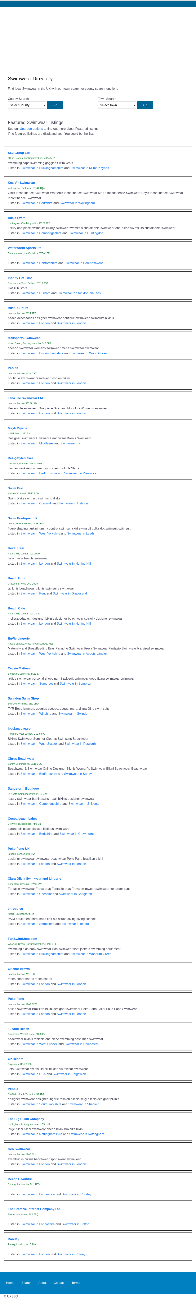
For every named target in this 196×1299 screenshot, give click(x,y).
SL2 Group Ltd (19, 152)
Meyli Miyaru (17, 428)
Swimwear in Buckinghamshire (41, 168)
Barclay (13, 1239)
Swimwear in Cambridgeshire (40, 233)
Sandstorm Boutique (23, 788)
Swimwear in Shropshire (37, 923)
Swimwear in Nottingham (86, 1134)
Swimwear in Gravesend (70, 593)
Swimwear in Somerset (36, 683)
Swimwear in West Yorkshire (40, 533)
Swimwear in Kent (33, 593)
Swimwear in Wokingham (77, 203)
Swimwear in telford (75, 923)
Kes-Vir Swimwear (21, 182)
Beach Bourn (18, 578)
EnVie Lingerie (19, 638)
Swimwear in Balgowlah (69, 1074)
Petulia (13, 1088)
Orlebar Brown (19, 969)
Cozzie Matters (19, 668)
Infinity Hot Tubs (20, 278)
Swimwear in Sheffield (83, 1104)
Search (26, 1282)
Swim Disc (16, 488)
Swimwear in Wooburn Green (91, 954)
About (42, 1282)
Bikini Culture (18, 308)
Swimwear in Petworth (80, 743)
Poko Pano (16, 998)
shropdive (15, 908)
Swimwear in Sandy (78, 773)
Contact (59, 1282)
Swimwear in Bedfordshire (38, 473)
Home (10, 1282)
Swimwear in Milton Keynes (89, 168)
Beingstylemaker (20, 458)
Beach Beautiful (20, 1179)
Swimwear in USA (33, 1074)
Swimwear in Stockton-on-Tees (79, 293)
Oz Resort (15, 1059)
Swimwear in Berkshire (36, 203)
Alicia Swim (16, 218)
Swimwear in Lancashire (37, 1194)
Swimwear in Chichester (81, 1044)
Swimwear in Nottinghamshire (41, 1134)
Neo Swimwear (19, 1149)
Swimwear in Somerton (76, 683)
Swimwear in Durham (35, 293)
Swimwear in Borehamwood (84, 263)
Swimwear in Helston (73, 503)
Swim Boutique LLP (23, 518)
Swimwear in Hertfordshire (38, 263)
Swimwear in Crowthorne (77, 833)
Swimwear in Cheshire (36, 894)
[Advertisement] (98, 35)
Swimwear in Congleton (75, 894)
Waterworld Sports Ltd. (25, 248)
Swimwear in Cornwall (35, 503)
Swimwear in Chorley (76, 1194)
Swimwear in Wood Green (88, 353)
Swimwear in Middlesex (36, 443)
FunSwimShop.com (22, 938)
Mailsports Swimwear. (24, 338)
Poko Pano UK (18, 848)
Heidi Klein (16, 548)
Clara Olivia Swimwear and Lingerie (34, 878)
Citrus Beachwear (21, 758)
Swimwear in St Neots (84, 803)
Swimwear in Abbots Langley (87, 653)
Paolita (13, 368)
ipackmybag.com (20, 728)
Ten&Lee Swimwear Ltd (25, 398)
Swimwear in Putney (71, 1254)
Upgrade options (31, 128)
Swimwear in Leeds (81, 533)
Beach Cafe (16, 608)
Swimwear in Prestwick (80, 473)
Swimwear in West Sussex (39, 743)
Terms (76, 1282)
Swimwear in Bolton (75, 1224)
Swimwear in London (35, 323)
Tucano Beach (18, 1028)
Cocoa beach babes (23, 818)
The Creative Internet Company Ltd (34, 1209)
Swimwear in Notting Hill (74, 563)
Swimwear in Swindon (73, 713)
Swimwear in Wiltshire (35, 713)
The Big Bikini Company (26, 1119)
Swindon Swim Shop (23, 698)
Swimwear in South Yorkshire (40, 1104)
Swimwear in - (70, 443)
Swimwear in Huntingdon (86, 233)
